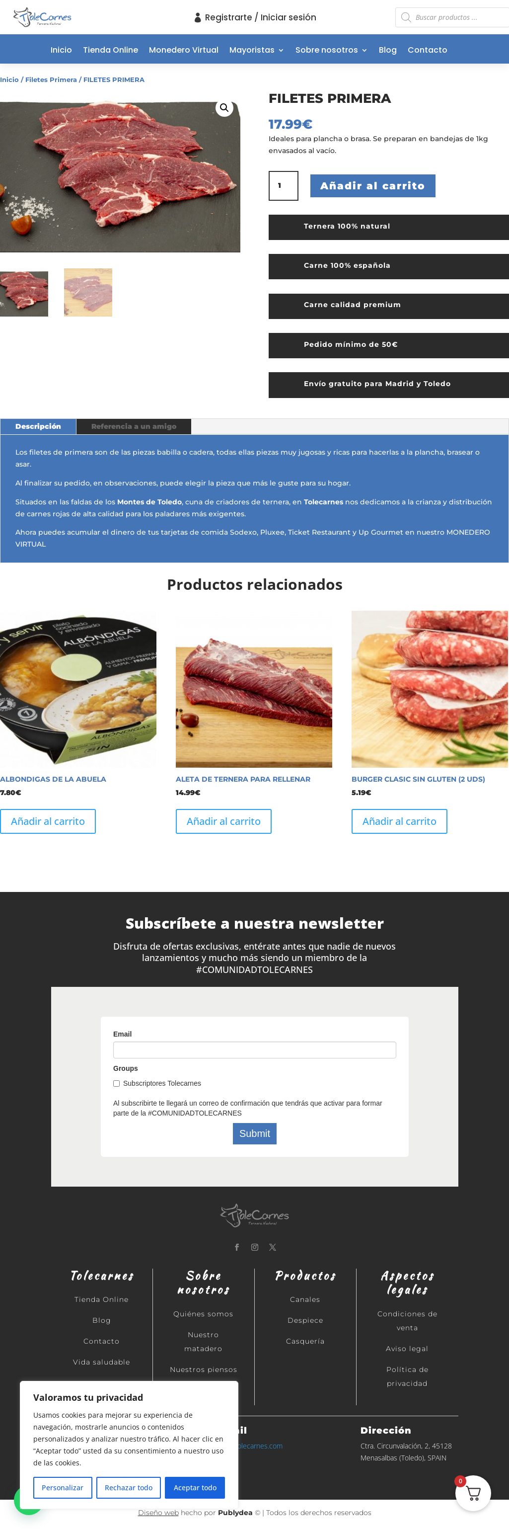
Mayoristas (252, 51)
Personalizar (62, 1487)
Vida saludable (101, 1362)
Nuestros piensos (203, 1369)
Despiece (305, 1320)
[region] (129, 1445)
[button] (224, 108)
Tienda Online (110, 51)
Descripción (38, 426)
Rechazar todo (128, 1487)
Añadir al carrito (373, 186)
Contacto (427, 51)
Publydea (235, 1512)
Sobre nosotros (326, 51)
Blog (388, 51)
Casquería (305, 1341)
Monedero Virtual (183, 51)
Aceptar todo (195, 1487)
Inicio (61, 51)
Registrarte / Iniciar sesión (260, 17)
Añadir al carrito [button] (48, 821)
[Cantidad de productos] (283, 186)
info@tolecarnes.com (250, 1445)
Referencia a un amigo (133, 426)
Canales (305, 1299)
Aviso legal (407, 1348)
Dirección (386, 1430)
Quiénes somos (203, 1313)
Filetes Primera (51, 79)
